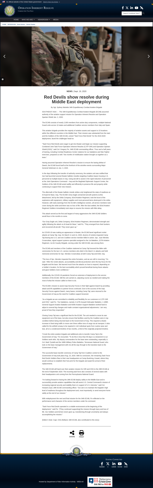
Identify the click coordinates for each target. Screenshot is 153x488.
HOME (16, 20)
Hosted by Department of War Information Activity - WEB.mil (61, 482)
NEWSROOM (44, 20)
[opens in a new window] (102, 464)
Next (148, 56)
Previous (4, 56)
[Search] (132, 13)
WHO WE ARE (28, 20)
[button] (51, 2)
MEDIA (55, 20)
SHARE (72, 434)
